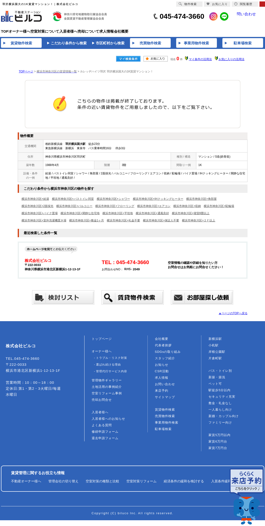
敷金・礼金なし (220, 406)
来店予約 (161, 393)
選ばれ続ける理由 (108, 367)
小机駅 (214, 348)
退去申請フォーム (105, 441)
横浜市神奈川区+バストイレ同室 (73, 201)
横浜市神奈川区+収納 (187, 209)
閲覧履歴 (243, 4)
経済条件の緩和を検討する (184, 484)
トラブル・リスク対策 (111, 360)
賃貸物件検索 (165, 412)
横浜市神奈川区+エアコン (153, 209)
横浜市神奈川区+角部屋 (201, 201)
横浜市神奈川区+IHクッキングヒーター (158, 201)
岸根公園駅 (217, 354)
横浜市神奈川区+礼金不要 (123, 223)
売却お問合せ (102, 402)
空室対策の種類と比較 (102, 484)
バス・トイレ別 (220, 373)
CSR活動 (162, 374)
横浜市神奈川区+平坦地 (117, 216)
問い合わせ (250, 16)
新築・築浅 (217, 380)
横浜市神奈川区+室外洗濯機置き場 (44, 223)
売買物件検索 (165, 419)
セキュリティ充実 (222, 399)
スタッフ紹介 (165, 361)
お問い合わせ (165, 387)
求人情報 (161, 380)
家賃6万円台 (218, 444)
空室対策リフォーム (141, 484)
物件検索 (188, 4)
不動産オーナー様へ (26, 484)
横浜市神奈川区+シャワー (113, 201)
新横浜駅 (215, 341)
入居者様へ (100, 415)
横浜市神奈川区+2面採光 (38, 209)
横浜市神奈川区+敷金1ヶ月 (86, 223)
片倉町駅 (215, 361)
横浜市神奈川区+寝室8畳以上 (191, 216)
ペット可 (215, 386)
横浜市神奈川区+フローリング (114, 209)
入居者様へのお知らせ (108, 421)
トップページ (102, 341)
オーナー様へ (102, 354)
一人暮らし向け (220, 412)
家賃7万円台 (218, 451)
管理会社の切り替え (63, 484)
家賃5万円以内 (220, 438)
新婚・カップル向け (224, 419)
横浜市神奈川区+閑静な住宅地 (80, 216)
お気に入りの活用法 (231, 62)
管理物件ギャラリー (107, 383)
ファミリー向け (220, 425)
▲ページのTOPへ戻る (233, 316)
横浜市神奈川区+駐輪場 (219, 209)
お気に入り (217, 4)
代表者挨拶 (163, 348)
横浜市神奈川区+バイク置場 (40, 216)
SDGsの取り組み (168, 354)
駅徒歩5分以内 (220, 393)
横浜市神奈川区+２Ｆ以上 (198, 223)
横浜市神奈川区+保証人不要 (161, 223)
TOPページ (26, 74)
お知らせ (161, 367)
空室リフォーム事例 (107, 396)
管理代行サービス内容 (111, 374)
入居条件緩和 (221, 484)
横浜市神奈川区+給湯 (35, 201)
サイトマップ (165, 400)
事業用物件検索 (166, 425)
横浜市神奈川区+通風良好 (152, 216)
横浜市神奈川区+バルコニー (74, 209)
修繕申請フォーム (105, 434)
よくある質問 (102, 428)
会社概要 (161, 341)
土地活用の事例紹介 (107, 389)
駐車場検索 (163, 432)
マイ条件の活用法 (200, 62)
